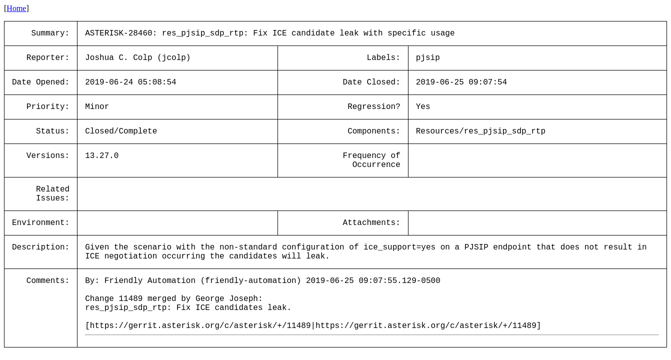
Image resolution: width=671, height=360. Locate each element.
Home (16, 8)
